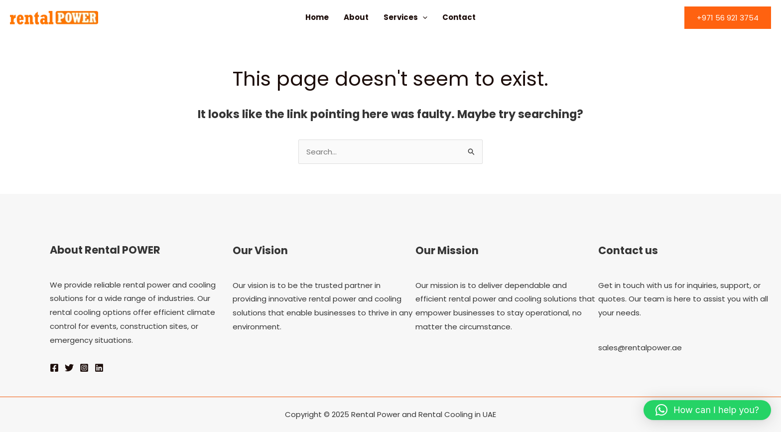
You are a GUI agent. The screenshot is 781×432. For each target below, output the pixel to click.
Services (405, 17)
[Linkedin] (99, 367)
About (356, 17)
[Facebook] (54, 367)
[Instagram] (84, 367)
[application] (422, 17)
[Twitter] (69, 367)
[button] (727, 17)
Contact (459, 17)
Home (317, 17)
